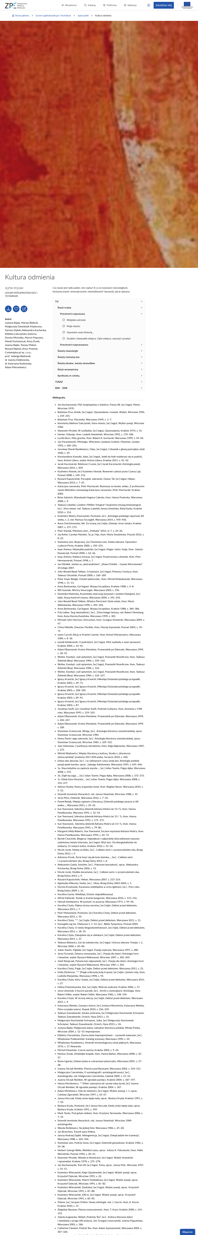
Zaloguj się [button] (164, 5)
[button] (148, 5)
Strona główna (20, 15)
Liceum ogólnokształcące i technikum (53, 15)
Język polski (83, 15)
